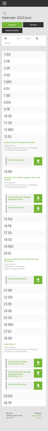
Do (8, 54)
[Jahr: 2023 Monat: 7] (37, 38)
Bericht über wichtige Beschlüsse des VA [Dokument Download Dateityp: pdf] (17, 363)
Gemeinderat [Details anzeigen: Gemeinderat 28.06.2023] (9, 344)
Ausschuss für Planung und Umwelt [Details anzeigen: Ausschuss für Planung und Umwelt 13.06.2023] (19, 142)
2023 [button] (29, 38)
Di (8, 88)
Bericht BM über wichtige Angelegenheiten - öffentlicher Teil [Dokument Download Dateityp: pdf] (19, 374)
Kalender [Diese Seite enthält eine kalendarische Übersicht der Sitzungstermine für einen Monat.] (12, 25)
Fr (8, 61)
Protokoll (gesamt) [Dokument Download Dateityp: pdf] (16, 160)
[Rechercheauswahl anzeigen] (4, 13)
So (8, 74)
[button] (38, 161)
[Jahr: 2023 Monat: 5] (6, 38)
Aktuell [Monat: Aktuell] (7, 43)
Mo (9, 81)
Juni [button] (19, 38)
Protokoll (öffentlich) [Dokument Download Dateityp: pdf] (17, 279)
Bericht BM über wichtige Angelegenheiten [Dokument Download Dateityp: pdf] (19, 198)
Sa (8, 68)
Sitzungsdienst (36, 416)
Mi (8, 95)
